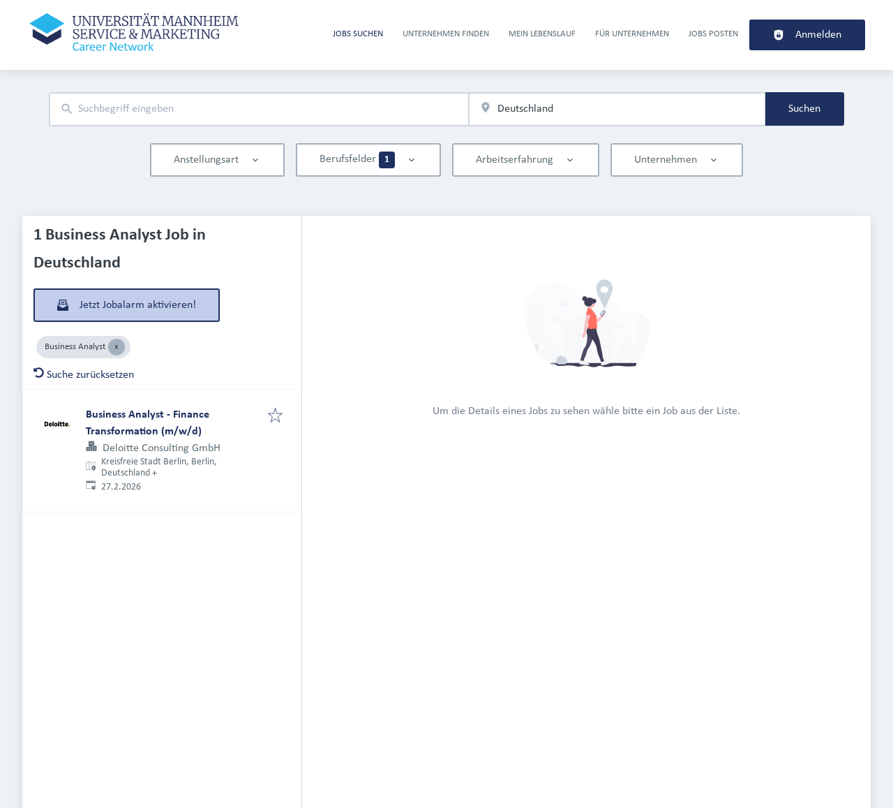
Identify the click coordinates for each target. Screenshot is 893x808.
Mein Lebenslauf (542, 33)
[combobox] (259, 109)
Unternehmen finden (446, 33)
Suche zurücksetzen (83, 375)
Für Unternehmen (632, 33)
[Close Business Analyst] (116, 347)
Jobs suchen (358, 33)
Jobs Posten (713, 33)
